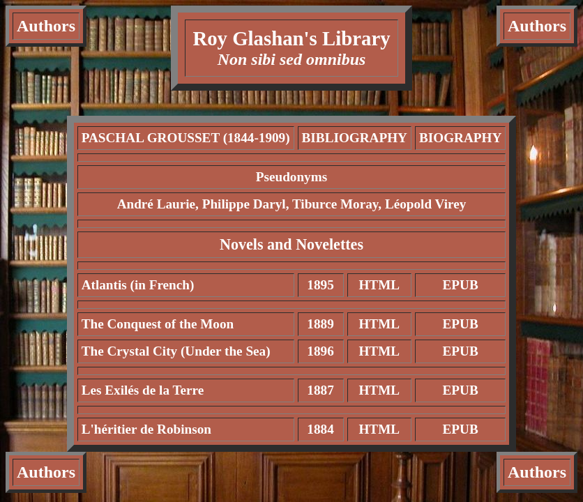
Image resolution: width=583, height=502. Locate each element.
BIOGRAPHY (460, 137)
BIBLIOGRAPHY (354, 137)
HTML (379, 284)
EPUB (460, 284)
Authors (46, 26)
